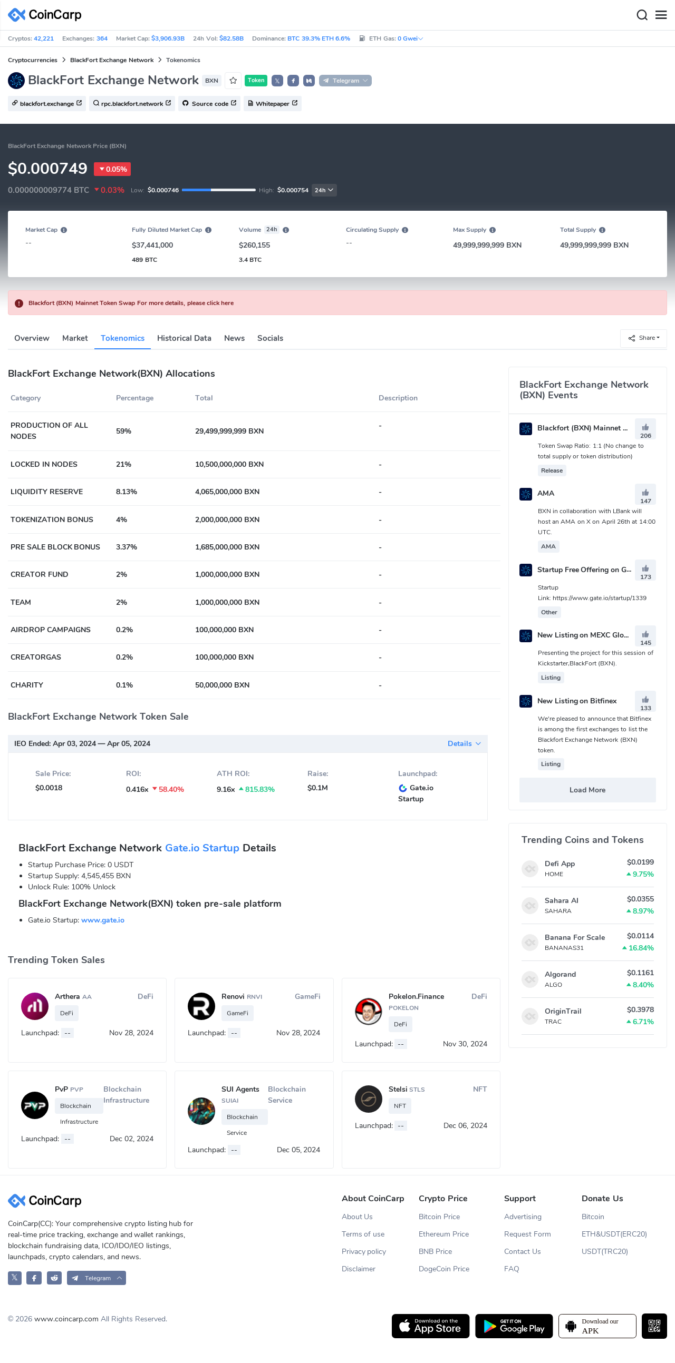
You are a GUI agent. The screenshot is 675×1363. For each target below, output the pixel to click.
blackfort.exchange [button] (47, 104)
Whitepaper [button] (272, 104)
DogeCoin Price (444, 1269)
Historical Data (184, 338)
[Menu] (660, 15)
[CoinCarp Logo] (47, 15)
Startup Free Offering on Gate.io (582, 570)
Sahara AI (561, 901)
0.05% (112, 169)
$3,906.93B (168, 38)
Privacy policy (364, 1252)
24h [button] (324, 190)
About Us (357, 1217)
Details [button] (464, 744)
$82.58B (231, 38)
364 (102, 38)
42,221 (44, 38)
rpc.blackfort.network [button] (132, 104)
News (234, 338)
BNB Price (435, 1252)
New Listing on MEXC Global (576, 635)
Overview (32, 338)
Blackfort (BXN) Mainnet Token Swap (592, 428)
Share (641, 338)
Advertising (523, 1217)
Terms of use (363, 1234)
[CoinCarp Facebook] (34, 1277)
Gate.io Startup (202, 848)
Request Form (527, 1234)
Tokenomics (122, 338)
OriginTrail (563, 1011)
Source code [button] (209, 104)
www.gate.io (102, 920)
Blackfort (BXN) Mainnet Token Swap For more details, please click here (131, 303)
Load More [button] (587, 790)
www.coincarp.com (66, 1319)
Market (75, 338)
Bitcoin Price (439, 1217)
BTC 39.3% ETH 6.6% (318, 38)
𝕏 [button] (277, 81)
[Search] (641, 15)
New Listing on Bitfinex (568, 701)
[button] (293, 80)
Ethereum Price (444, 1234)
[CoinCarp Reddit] (54, 1277)
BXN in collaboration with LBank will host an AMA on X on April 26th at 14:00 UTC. (596, 521)
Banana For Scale (575, 938)
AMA (536, 493)
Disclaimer (358, 1269)
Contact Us (522, 1252)
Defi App (560, 864)
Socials (270, 338)
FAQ (511, 1269)
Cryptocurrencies (32, 60)
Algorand (560, 974)
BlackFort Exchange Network (111, 60)
